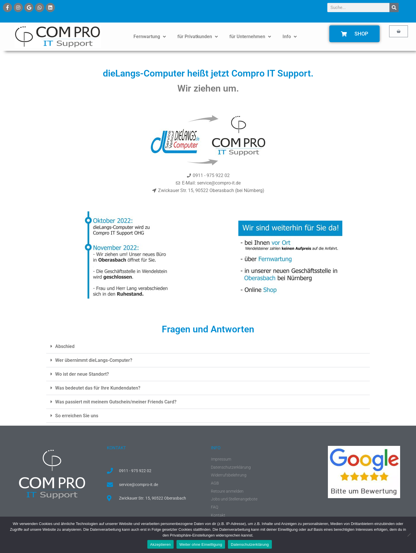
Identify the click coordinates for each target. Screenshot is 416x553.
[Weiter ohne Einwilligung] (409, 535)
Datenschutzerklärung (250, 544)
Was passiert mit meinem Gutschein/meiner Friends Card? (116, 402)
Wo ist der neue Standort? (82, 374)
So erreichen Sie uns (76, 415)
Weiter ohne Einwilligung (200, 544)
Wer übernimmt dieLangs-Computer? (93, 360)
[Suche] (394, 7)
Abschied (65, 346)
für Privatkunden (197, 36)
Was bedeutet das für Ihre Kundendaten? (97, 388)
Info (290, 36)
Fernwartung (149, 36)
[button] (208, 346)
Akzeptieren (160, 544)
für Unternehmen (250, 36)
